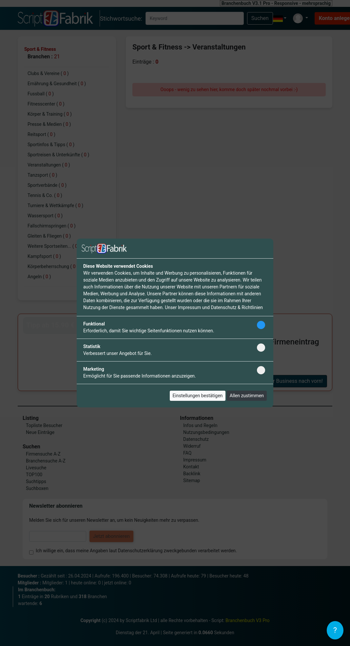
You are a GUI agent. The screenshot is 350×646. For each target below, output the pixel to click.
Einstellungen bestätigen (198, 395)
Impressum (189, 307)
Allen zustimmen (247, 395)
